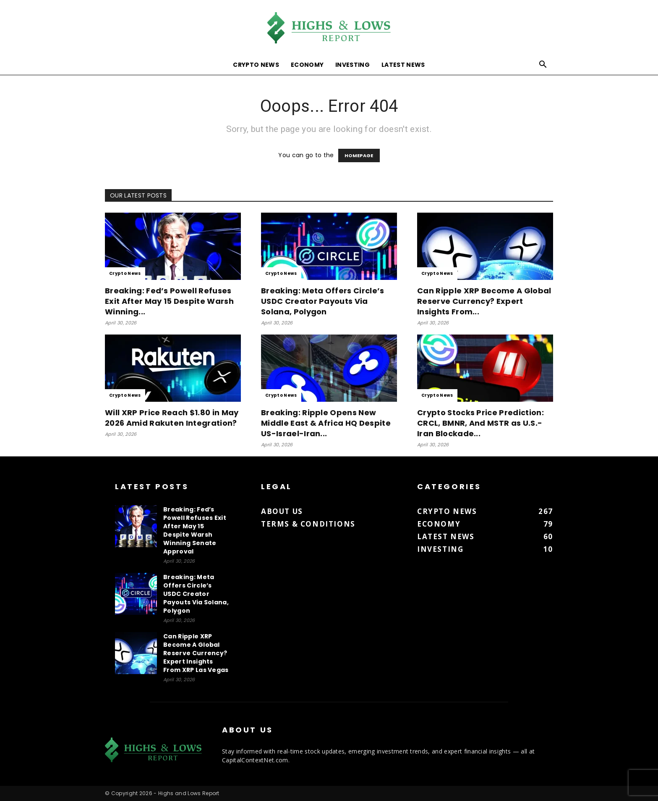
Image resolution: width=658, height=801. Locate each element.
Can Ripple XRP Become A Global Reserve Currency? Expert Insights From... (484, 301)
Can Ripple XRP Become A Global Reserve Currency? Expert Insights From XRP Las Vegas (196, 653)
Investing (352, 65)
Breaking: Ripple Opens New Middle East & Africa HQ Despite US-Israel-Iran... (326, 423)
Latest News (403, 65)
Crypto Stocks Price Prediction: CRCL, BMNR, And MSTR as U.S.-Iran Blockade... (480, 423)
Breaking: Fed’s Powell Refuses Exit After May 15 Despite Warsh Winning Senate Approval (194, 530)
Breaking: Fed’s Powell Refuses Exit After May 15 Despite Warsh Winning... (169, 301)
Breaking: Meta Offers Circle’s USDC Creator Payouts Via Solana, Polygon (322, 301)
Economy (307, 65)
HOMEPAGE (359, 155)
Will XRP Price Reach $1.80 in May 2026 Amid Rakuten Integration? (172, 417)
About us (282, 511)
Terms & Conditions (308, 524)
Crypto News (256, 65)
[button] (543, 65)
